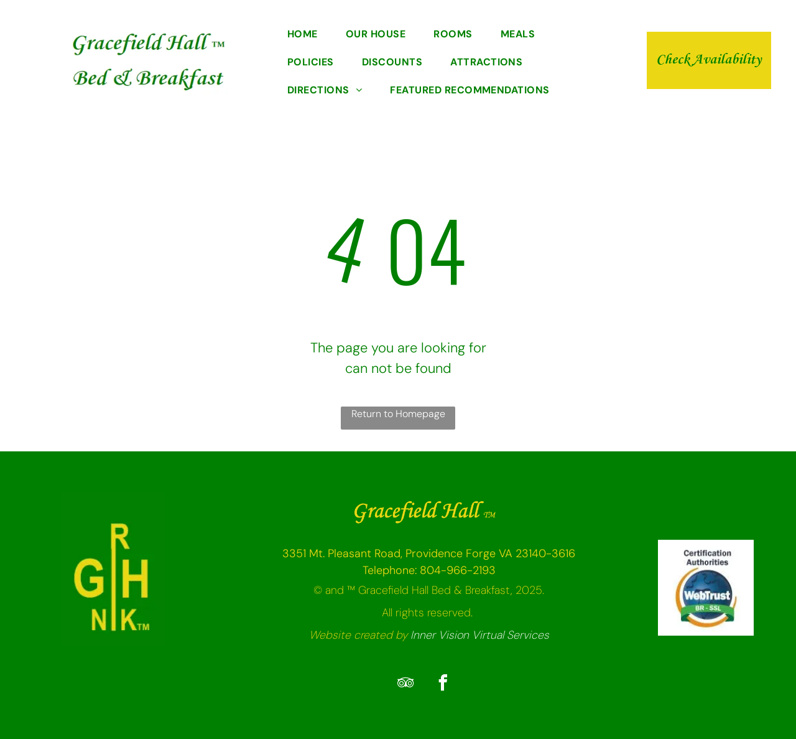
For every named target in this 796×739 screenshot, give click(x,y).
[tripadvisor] (405, 685)
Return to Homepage (398, 413)
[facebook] (442, 685)
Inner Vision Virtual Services (479, 635)
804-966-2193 (458, 570)
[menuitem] (307, 35)
